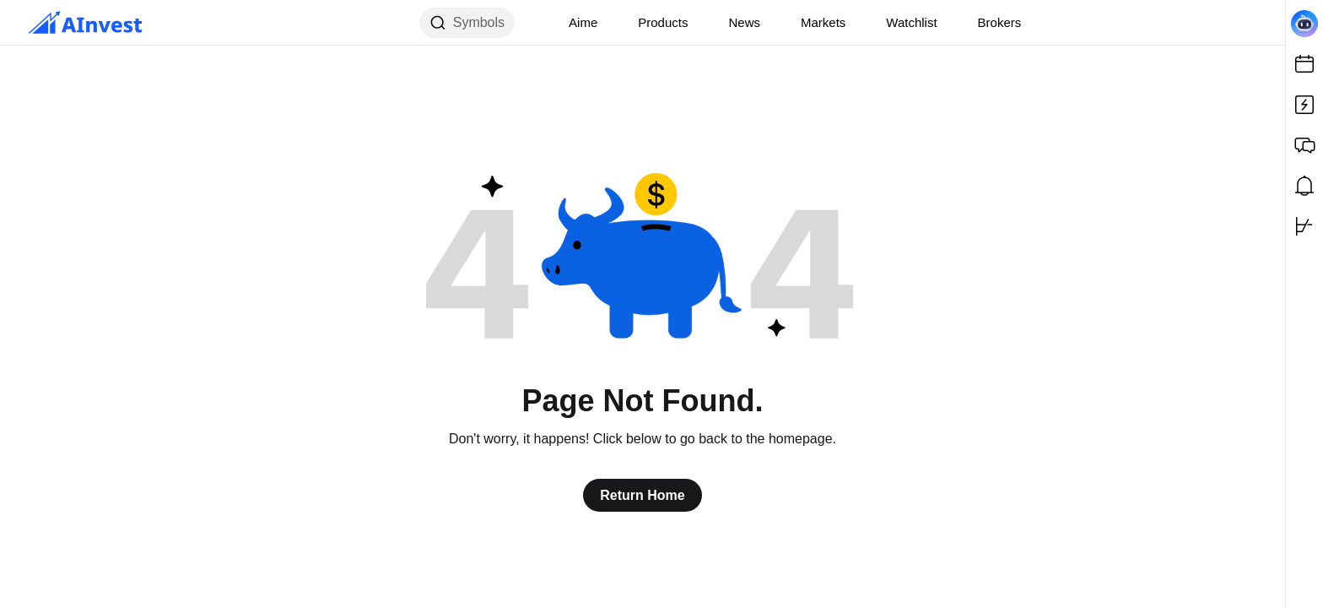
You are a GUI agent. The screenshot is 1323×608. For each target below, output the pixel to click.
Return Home (642, 495)
